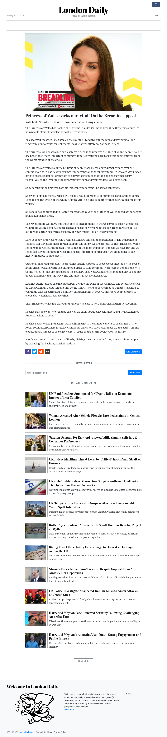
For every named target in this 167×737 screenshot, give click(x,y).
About (49, 732)
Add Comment (133, 351)
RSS (128, 694)
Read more (69, 709)
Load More (83, 661)
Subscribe (135, 372)
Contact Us (41, 732)
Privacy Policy (60, 732)
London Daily (83, 9)
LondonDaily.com (26, 732)
